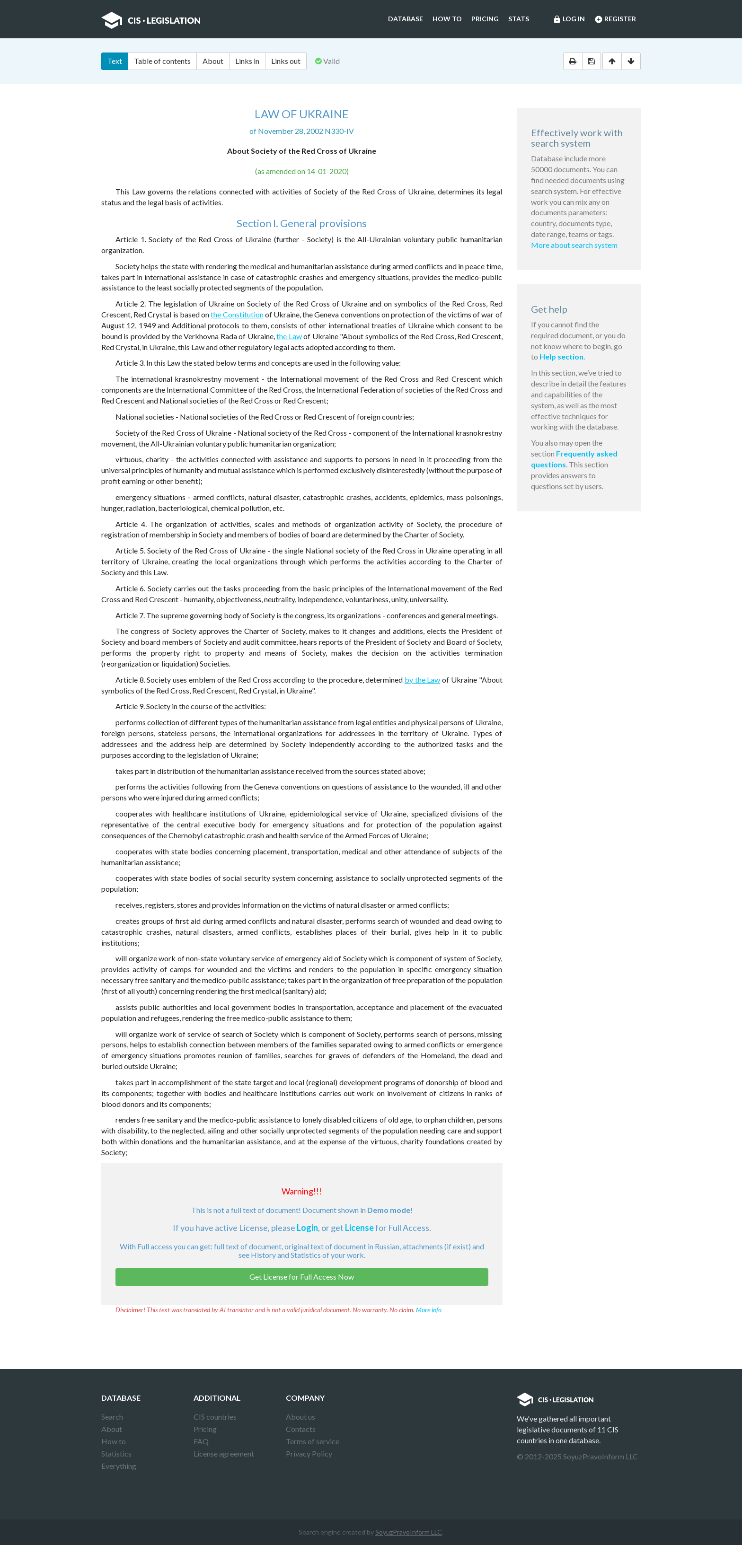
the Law (288, 336)
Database (405, 19)
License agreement (224, 1453)
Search (112, 1416)
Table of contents (162, 60)
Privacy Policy (309, 1453)
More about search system (574, 244)
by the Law (422, 679)
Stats (518, 19)
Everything (118, 1465)
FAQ (201, 1441)
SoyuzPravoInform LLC (408, 1532)
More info (429, 1310)
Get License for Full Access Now (301, 1276)
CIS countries (215, 1416)
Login (307, 1227)
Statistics (116, 1453)
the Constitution (237, 314)
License (359, 1227)
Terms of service (312, 1441)
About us (300, 1416)
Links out (285, 60)
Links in (247, 60)
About (213, 60)
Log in (569, 19)
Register (615, 19)
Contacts (301, 1428)
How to (447, 19)
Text (114, 60)
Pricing (485, 19)
